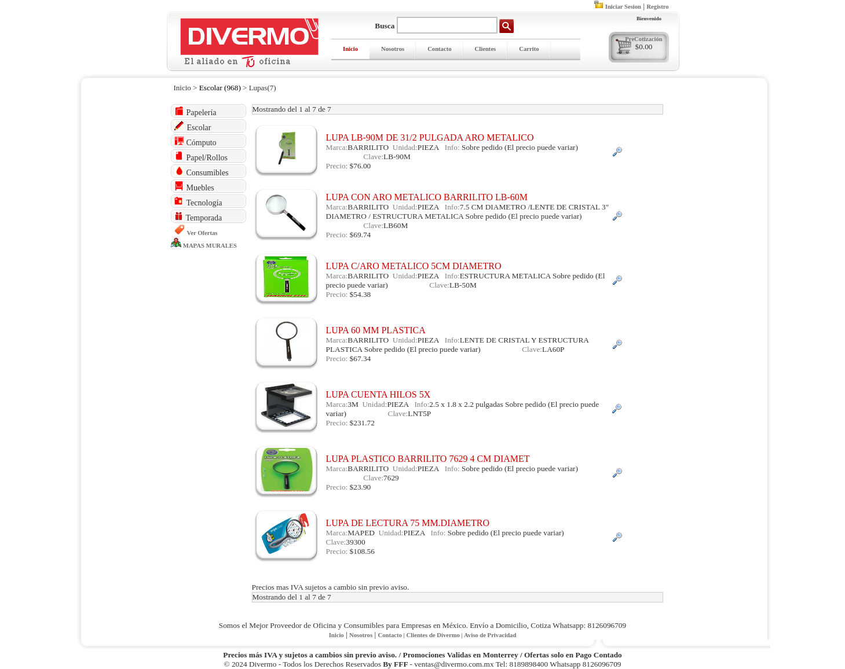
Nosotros (392, 49)
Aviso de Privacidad (490, 635)
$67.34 (360, 358)
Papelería (195, 111)
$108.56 (362, 551)
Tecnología (198, 201)
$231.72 (362, 422)
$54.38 (360, 294)
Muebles (194, 186)
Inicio (350, 49)
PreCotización (643, 39)
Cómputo (195, 141)
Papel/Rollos (201, 156)
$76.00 (360, 165)
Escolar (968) (220, 87)
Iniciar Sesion (623, 6)
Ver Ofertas (202, 233)
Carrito (529, 49)
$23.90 (360, 487)
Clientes (485, 49)
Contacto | (392, 635)
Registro (657, 6)
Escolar (192, 126)
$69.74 (360, 234)
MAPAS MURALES (210, 245)
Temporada (198, 216)
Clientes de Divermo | (435, 635)
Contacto (439, 49)
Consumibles (201, 171)
